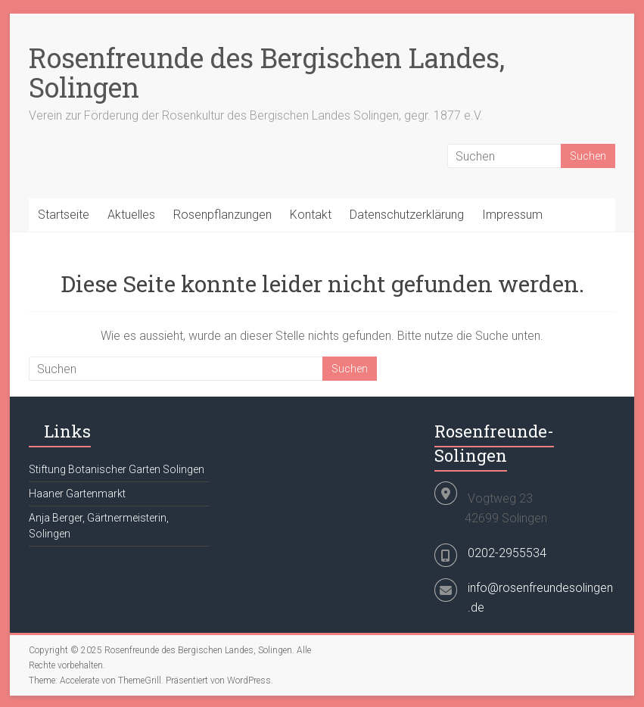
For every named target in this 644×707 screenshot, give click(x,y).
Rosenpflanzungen (222, 214)
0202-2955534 (507, 553)
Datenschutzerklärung (407, 214)
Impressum (512, 214)
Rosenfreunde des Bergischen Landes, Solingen (267, 72)
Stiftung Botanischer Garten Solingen (116, 469)
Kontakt (310, 214)
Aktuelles (131, 214)
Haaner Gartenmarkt (77, 493)
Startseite (63, 214)
